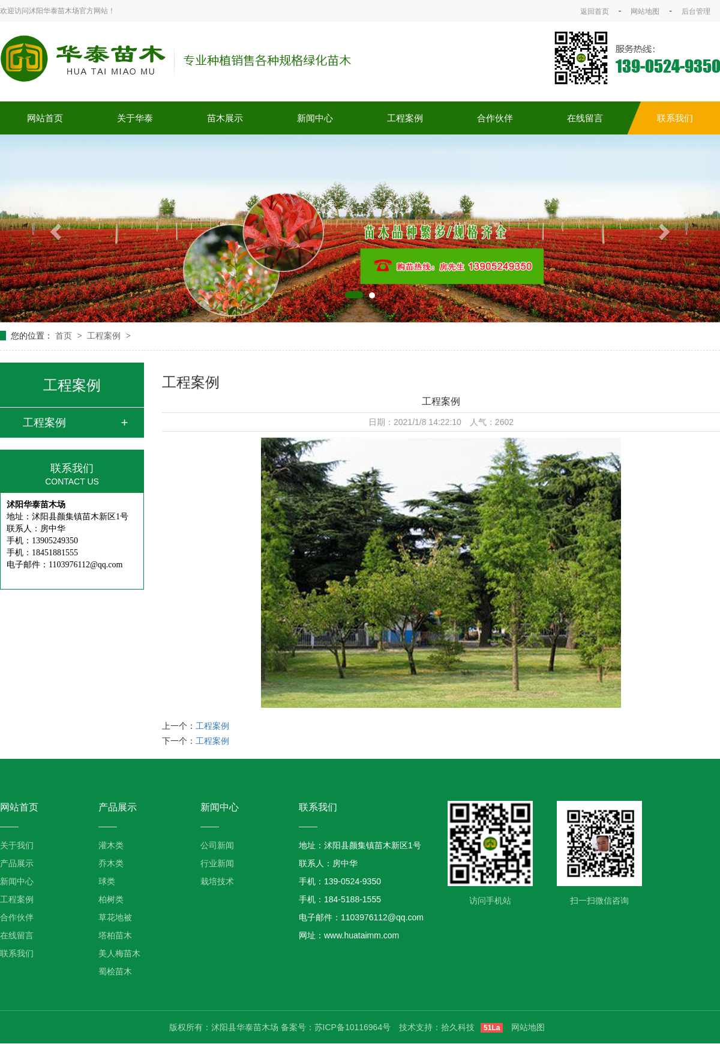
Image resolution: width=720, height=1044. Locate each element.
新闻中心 (315, 118)
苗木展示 (225, 118)
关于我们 (17, 845)
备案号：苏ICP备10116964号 (336, 1027)
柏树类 (111, 899)
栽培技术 (217, 881)
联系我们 (675, 118)
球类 (106, 881)
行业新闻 (217, 863)
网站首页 (45, 118)
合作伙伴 (495, 118)
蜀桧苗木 (115, 971)
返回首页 (594, 11)
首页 (64, 335)
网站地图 (645, 11)
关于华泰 (135, 118)
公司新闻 (217, 845)
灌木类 (111, 845)
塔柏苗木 (115, 935)
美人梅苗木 (119, 953)
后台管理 (696, 11)
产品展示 (17, 863)
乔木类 (111, 863)
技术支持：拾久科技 (437, 1027)
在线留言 (585, 118)
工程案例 (405, 118)
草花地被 (115, 917)
